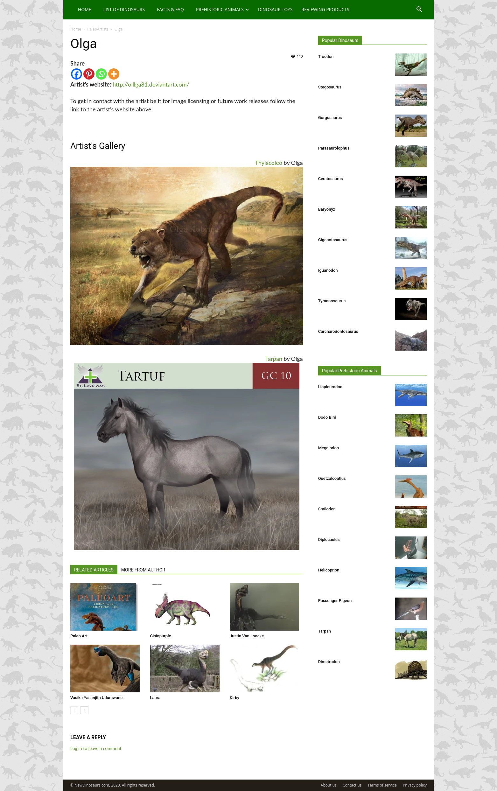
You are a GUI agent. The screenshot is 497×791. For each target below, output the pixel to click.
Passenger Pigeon (335, 600)
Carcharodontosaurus (338, 331)
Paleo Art (79, 636)
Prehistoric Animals (222, 9)
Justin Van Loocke (247, 636)
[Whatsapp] (101, 74)
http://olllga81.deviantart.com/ (151, 84)
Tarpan (273, 358)
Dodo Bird (327, 417)
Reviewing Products (325, 9)
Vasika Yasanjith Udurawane (96, 697)
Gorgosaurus (330, 117)
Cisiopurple (160, 636)
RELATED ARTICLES (94, 569)
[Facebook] (76, 74)
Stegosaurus (329, 87)
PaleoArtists (97, 29)
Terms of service (382, 785)
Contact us (352, 785)
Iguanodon (328, 270)
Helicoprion (329, 570)
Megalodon (328, 447)
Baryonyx (326, 209)
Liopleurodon (330, 386)
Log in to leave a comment (95, 748)
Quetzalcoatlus (332, 478)
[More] (113, 74)
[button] (419, 10)
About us (329, 785)
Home (84, 9)
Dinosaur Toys (275, 9)
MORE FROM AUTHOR (143, 569)
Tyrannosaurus (332, 300)
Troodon (326, 56)
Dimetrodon (329, 661)
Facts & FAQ (170, 9)
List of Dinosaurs (124, 9)
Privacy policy (415, 785)
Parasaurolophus (333, 148)
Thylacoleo (268, 162)
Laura (155, 697)
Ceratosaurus (330, 178)
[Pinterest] (88, 74)
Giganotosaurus (332, 239)
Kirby (234, 697)
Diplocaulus (329, 539)
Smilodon (327, 509)
